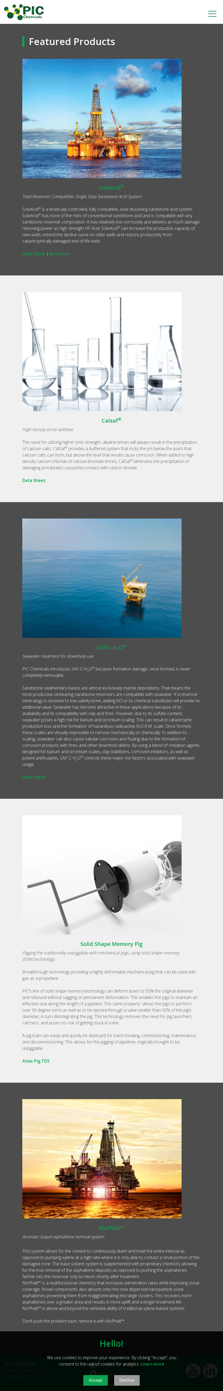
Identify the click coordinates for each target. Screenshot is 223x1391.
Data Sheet (34, 480)
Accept (95, 1384)
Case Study (33, 254)
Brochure (59, 254)
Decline (127, 1384)
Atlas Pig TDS (36, 1061)
